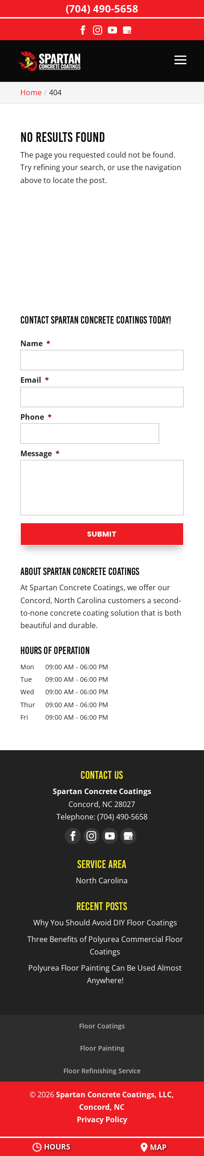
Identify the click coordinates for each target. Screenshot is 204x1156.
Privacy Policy (102, 1119)
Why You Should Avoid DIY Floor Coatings (105, 922)
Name (35, 344)
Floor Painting (102, 1048)
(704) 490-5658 (102, 8)
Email (34, 380)
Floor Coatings (102, 1025)
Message (40, 454)
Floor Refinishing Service (102, 1070)
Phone (36, 417)
